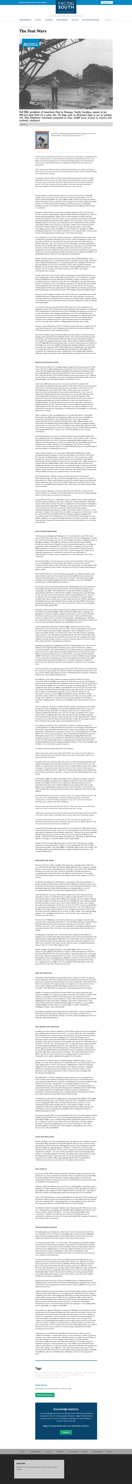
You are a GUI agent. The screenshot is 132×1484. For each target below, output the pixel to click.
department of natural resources (47, 1377)
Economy (49, 20)
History (84, 1451)
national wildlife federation (52, 1375)
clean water (77, 1372)
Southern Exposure (90, 20)
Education (60, 1451)
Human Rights (97, 1451)
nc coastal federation (72, 1375)
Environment (62, 20)
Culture (22, 1451)
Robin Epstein (25, 35)
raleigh (38, 1375)
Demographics (25, 20)
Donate (66, 1432)
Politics (75, 20)
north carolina (66, 1372)
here (81, 135)
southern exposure (46, 1372)
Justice (38, 20)
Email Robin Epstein (45, 1395)
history (56, 1372)
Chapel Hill (65, 1377)
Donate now (107, 2)
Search (109, 20)
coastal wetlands (89, 1372)
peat (82, 1375)
